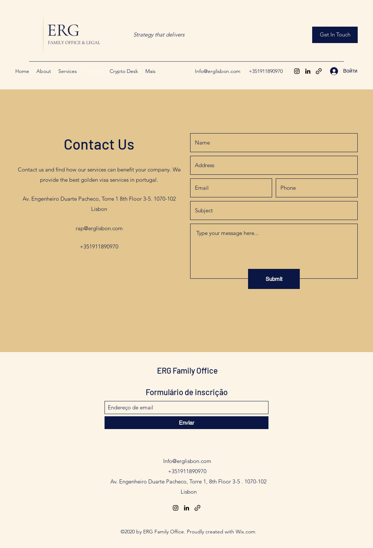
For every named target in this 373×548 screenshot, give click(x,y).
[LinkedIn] (307, 71)
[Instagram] (297, 71)
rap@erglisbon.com (99, 228)
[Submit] (274, 279)
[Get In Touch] (335, 35)
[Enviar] (186, 422)
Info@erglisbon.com (217, 71)
